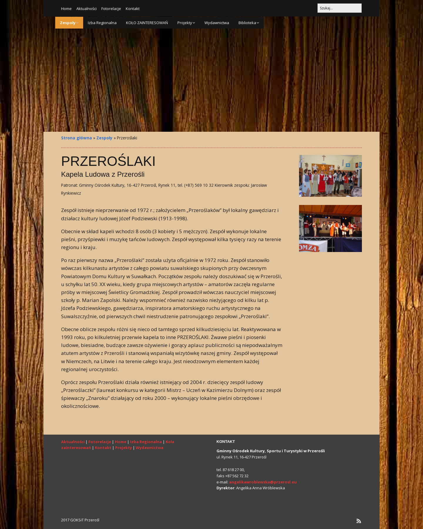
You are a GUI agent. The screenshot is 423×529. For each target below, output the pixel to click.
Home (66, 8)
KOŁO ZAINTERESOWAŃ (147, 22)
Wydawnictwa (216, 22)
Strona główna (76, 138)
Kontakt (133, 8)
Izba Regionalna (102, 22)
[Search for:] (339, 8)
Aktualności (86, 8)
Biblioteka (247, 22)
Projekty (184, 22)
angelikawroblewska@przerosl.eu (263, 482)
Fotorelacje (111, 8)
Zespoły (67, 22)
